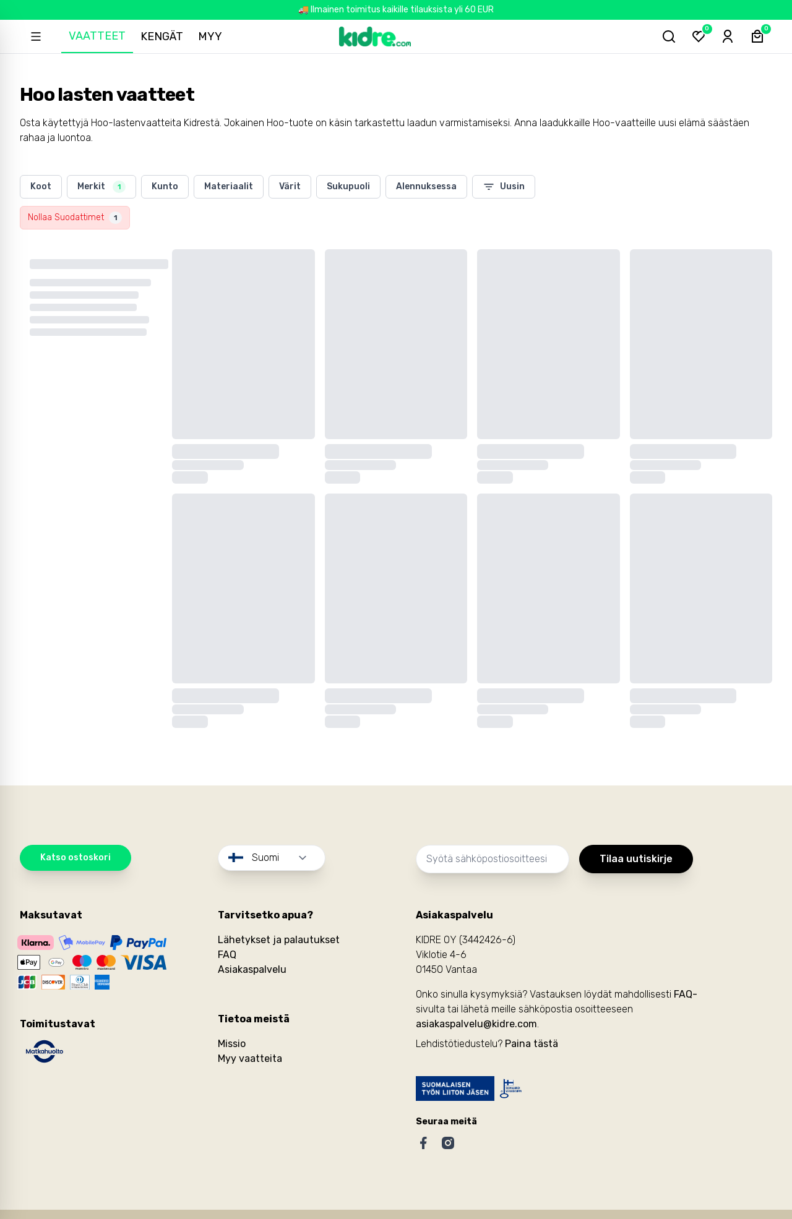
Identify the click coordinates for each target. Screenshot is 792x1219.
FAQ (227, 954)
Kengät (162, 36)
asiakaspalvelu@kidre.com (476, 1024)
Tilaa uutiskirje (636, 859)
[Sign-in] (727, 36)
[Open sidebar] (36, 36)
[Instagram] (448, 1143)
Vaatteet (97, 36)
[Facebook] (423, 1143)
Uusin (504, 187)
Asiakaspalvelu (252, 969)
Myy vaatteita (250, 1058)
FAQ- (685, 994)
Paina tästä (531, 1044)
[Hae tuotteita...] (668, 36)
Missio (232, 1044)
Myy (211, 36)
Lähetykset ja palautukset (279, 940)
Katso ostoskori (75, 857)
